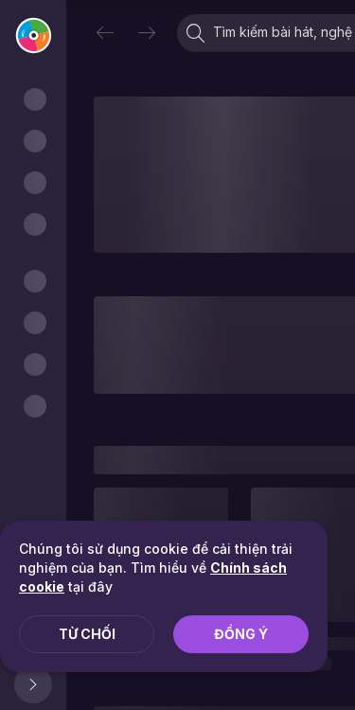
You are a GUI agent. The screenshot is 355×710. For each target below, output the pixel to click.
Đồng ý (241, 634)
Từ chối (87, 634)
